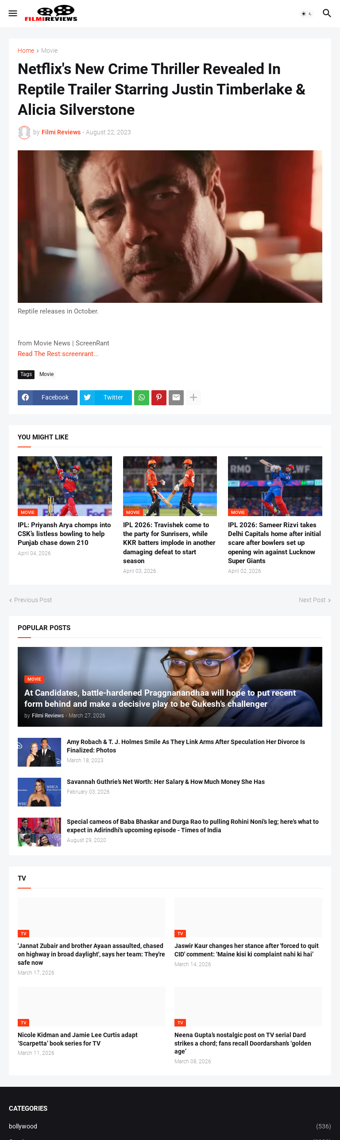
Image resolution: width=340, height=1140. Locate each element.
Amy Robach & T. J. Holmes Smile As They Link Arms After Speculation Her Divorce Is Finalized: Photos (186, 746)
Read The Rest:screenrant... (58, 354)
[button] (12, 13)
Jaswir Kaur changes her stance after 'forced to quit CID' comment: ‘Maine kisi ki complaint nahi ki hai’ (246, 950)
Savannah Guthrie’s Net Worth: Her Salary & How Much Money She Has (166, 781)
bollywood (170, 1126)
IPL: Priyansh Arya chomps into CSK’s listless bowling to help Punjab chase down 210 (64, 534)
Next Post (312, 599)
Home (26, 50)
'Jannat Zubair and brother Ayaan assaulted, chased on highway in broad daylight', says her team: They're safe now (91, 954)
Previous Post (33, 599)
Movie (49, 50)
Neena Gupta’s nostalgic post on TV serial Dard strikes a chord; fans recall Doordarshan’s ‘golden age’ (242, 1043)
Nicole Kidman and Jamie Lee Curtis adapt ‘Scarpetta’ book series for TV (78, 1039)
